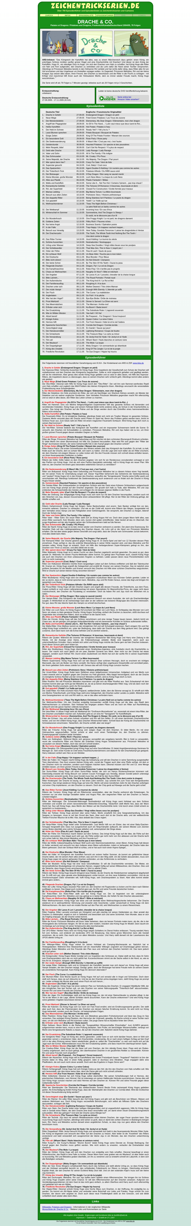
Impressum (80, 1218)
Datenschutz (91, 1218)
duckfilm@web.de (120, 1215)
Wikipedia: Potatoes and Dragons (57, 1207)
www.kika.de (138, 363)
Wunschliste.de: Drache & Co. (55, 1209)
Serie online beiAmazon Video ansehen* (128, 98)
